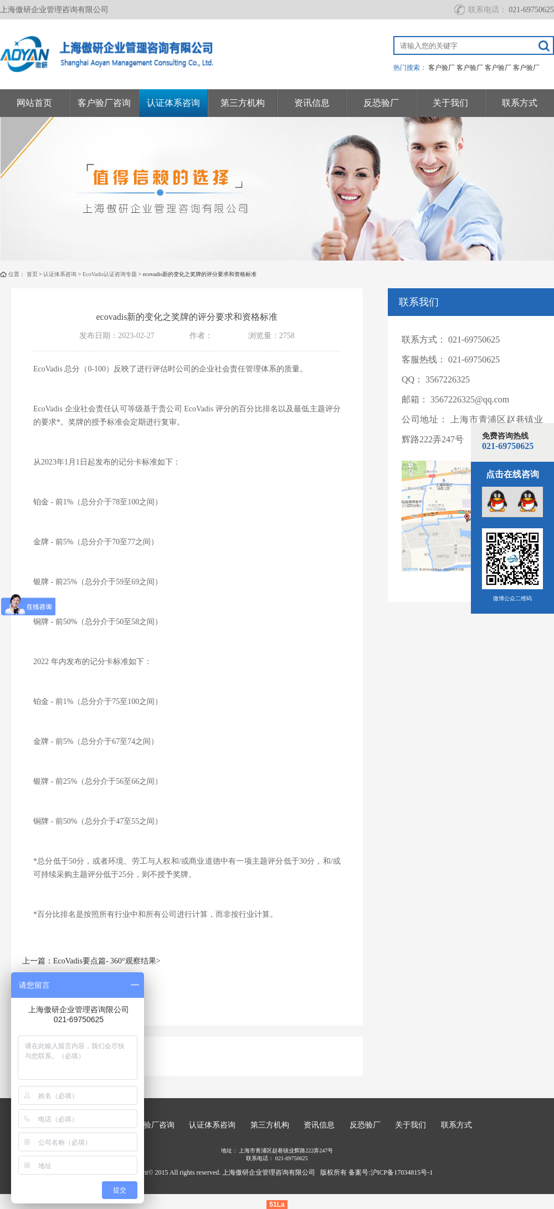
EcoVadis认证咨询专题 (110, 274)
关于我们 (450, 103)
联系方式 (519, 103)
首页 (32, 274)
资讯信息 (312, 103)
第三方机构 (242, 103)
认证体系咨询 (173, 103)
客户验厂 (441, 68)
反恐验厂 (381, 103)
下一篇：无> (43, 991)
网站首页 (34, 103)
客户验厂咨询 (104, 103)
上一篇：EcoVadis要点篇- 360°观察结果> (91, 961)
